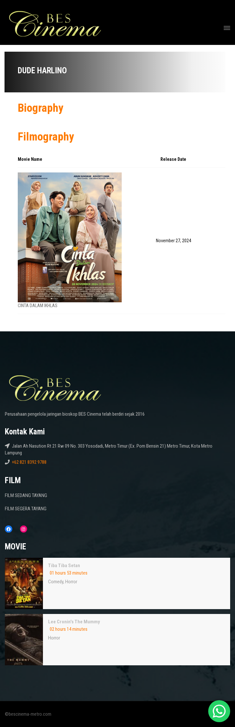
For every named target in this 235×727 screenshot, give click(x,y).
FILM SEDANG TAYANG (26, 495)
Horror (71, 582)
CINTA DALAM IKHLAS (37, 305)
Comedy (55, 582)
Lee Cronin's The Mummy (74, 622)
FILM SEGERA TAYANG (25, 509)
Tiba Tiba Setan (64, 565)
